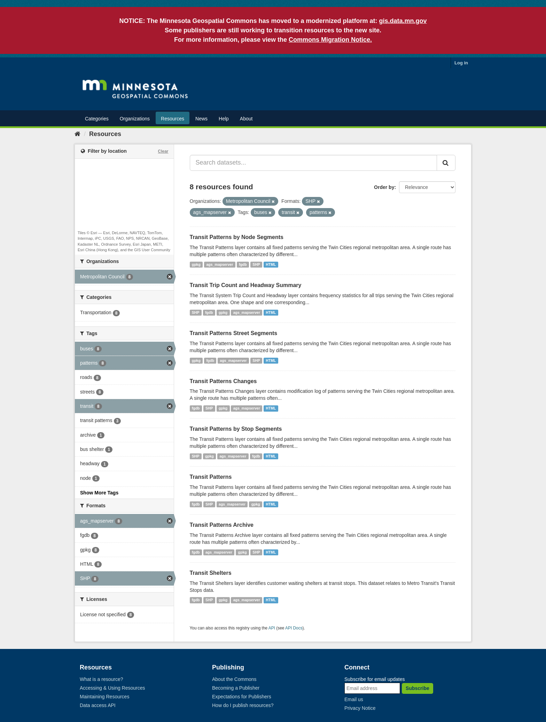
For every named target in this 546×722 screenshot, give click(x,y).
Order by (384, 187)
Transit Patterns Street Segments (234, 333)
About (246, 118)
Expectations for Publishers (241, 696)
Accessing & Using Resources (112, 688)
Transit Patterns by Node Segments (236, 237)
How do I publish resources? (243, 705)
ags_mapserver (219, 264)
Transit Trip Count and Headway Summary (246, 285)
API (271, 628)
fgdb (243, 264)
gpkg (196, 264)
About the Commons (234, 679)
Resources (172, 118)
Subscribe (417, 688)
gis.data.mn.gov (403, 20)
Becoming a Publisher (235, 688)
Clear (163, 151)
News (201, 118)
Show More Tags (99, 492)
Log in (461, 62)
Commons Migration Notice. (330, 39)
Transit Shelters (211, 573)
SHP (256, 264)
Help (224, 118)
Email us (353, 699)
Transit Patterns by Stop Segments (236, 429)
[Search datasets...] (313, 163)
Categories (97, 118)
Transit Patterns (211, 477)
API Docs (294, 628)
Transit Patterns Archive (222, 525)
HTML (271, 264)
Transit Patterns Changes (223, 381)
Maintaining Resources (104, 696)
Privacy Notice (359, 708)
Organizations (135, 118)
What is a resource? (101, 679)
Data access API (98, 705)
